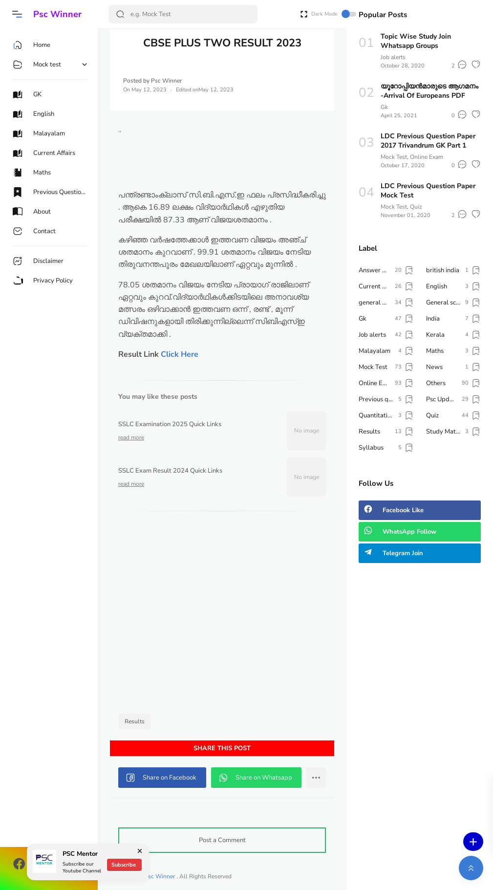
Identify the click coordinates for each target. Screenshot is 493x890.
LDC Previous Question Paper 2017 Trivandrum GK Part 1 (428, 140)
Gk (384, 107)
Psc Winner (57, 14)
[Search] (182, 14)
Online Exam (426, 157)
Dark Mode (333, 14)
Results (135, 721)
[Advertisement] (222, 615)
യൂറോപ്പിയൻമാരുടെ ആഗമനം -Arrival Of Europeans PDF (429, 91)
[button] (17, 14)
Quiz (416, 207)
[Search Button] (120, 14)
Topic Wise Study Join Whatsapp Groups (416, 41)
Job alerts (393, 57)
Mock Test (394, 157)
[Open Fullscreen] (304, 13)
